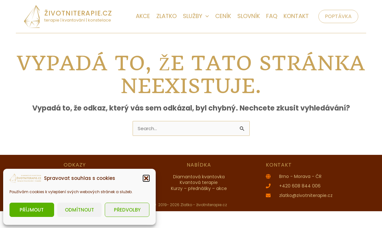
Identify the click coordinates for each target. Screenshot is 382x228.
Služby (196, 16)
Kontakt (296, 16)
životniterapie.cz (78, 13)
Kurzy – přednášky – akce (199, 188)
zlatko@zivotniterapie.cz (306, 195)
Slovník (248, 16)
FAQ (271, 16)
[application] (205, 16)
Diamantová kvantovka (199, 177)
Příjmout (32, 209)
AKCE (143, 16)
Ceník (223, 16)
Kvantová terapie (199, 182)
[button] (146, 178)
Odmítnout (79, 209)
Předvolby (127, 209)
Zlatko (166, 16)
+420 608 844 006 (300, 186)
